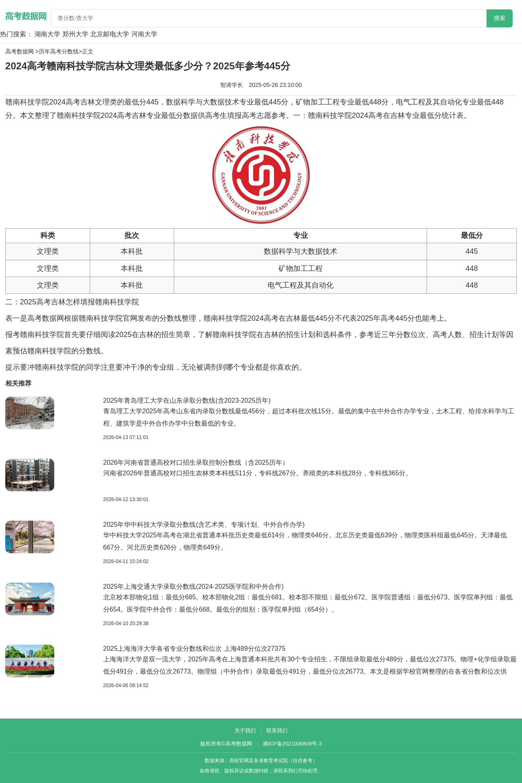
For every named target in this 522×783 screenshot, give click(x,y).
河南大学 (144, 34)
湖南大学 (47, 34)
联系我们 (277, 731)
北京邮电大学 (109, 34)
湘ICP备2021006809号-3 (292, 744)
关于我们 (245, 731)
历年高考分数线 (59, 51)
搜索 (499, 18)
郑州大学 (75, 34)
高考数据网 (19, 51)
